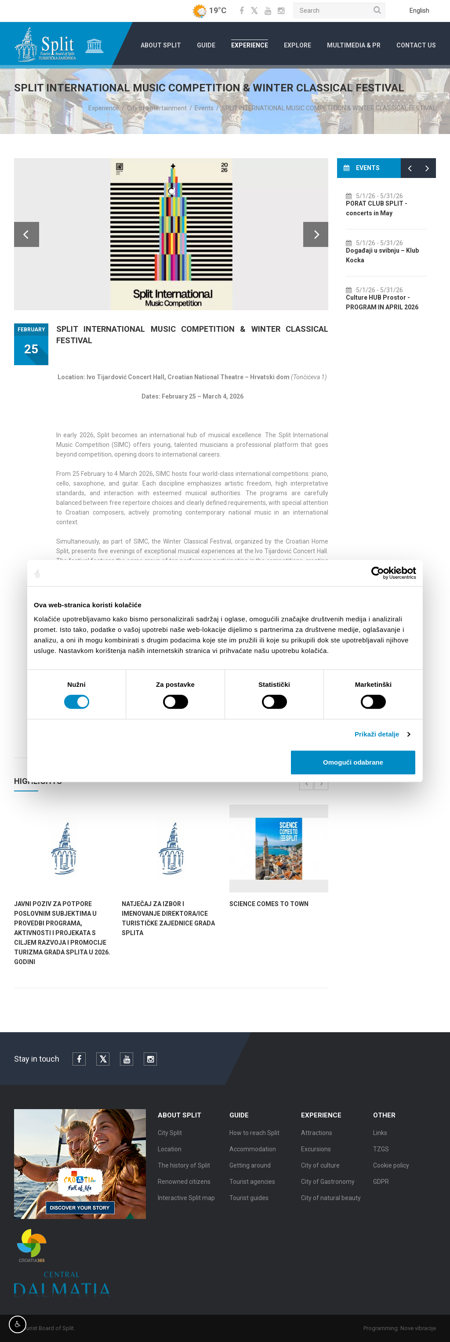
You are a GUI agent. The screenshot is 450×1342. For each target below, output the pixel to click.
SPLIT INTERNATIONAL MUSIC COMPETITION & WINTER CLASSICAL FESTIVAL (328, 108)
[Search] (339, 10)
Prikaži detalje (377, 734)
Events (204, 108)
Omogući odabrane (353, 762)
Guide (206, 45)
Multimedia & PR (354, 45)
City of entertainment (157, 108)
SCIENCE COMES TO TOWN (268, 903)
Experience (249, 45)
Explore (297, 45)
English (419, 10)
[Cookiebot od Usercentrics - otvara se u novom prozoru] (377, 573)
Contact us (416, 45)
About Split (161, 45)
